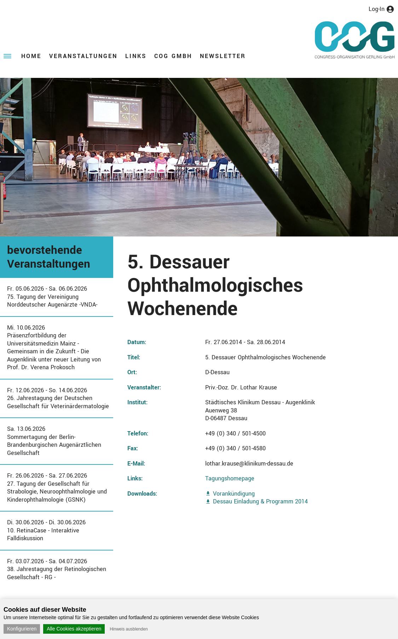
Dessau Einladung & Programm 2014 (260, 501)
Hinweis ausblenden (129, 629)
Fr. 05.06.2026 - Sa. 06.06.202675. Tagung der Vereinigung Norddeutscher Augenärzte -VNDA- (52, 297)
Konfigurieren (21, 629)
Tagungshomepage (229, 478)
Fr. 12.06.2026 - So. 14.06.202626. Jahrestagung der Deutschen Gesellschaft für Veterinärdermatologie (58, 398)
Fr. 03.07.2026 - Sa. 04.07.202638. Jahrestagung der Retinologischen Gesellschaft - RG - (56, 569)
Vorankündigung (234, 494)
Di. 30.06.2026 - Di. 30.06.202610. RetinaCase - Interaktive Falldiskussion (46, 530)
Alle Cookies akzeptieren (74, 629)
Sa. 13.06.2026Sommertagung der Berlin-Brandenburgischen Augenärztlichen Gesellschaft (54, 441)
